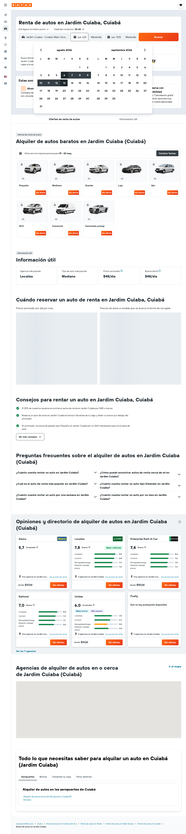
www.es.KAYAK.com (24, 823)
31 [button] (41, 106)
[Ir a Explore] (5, 38)
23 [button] (87, 90)
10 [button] (41, 83)
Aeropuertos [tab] (27, 776)
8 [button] (80, 75)
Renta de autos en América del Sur (61, 823)
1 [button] (79, 67)
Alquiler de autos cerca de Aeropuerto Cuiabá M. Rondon (47, 798)
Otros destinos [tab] (84, 776)
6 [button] (64, 75)
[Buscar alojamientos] (5, 21)
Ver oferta (40, 192)
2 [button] (87, 67)
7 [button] (72, 75)
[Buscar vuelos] (5, 15)
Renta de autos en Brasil (91, 823)
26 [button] (56, 98)
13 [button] (64, 83)
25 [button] (48, 98)
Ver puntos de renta (58, 577)
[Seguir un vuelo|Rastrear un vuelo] (5, 44)
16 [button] (87, 83)
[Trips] (5, 67)
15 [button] (80, 83)
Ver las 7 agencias (26, 651)
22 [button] (79, 90)
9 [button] (87, 75)
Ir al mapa (175, 666)
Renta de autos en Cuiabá (149, 823)
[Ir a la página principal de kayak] (22, 5)
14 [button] (72, 83)
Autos (39, 823)
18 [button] (49, 90)
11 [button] (49, 83)
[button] (5, 5)
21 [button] (72, 90)
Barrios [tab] (43, 776)
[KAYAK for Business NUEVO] (5, 58)
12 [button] (56, 83)
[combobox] (34, 29)
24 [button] (40, 98)
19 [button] (56, 90)
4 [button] (48, 75)
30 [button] (87, 98)
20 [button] (64, 90)
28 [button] (72, 98)
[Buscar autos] (5, 28)
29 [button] (79, 98)
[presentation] (179, 521)
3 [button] (41, 75)
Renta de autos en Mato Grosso (120, 823)
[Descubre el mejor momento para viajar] (5, 51)
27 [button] (64, 98)
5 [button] (56, 75)
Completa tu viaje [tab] (61, 776)
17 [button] (41, 90)
